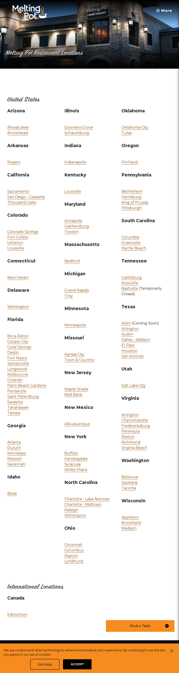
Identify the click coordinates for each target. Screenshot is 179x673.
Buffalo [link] (71, 453)
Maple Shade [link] (76, 389)
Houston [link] (129, 351)
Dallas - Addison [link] (135, 340)
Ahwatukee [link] (18, 127)
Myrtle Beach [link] (133, 248)
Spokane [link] (129, 482)
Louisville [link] (15, 248)
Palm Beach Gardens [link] (26, 385)
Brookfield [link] (131, 523)
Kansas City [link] (74, 354)
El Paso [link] (128, 345)
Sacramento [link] (18, 191)
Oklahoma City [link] (134, 127)
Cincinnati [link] (73, 545)
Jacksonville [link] (18, 363)
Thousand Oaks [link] (21, 202)
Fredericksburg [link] (135, 426)
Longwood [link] (17, 369)
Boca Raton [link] (18, 336)
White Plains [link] (75, 470)
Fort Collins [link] (17, 237)
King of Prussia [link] (134, 202)
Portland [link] (129, 162)
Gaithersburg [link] (76, 226)
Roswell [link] (14, 459)
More (164, 10)
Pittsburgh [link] (131, 208)
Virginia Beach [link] (134, 448)
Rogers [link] (13, 162)
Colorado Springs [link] (22, 232)
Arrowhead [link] (17, 133)
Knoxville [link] (129, 283)
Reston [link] (127, 437)
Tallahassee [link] (18, 407)
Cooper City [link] (17, 341)
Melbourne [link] (17, 374)
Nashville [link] (129, 288)
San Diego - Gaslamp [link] (26, 197)
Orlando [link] (15, 380)
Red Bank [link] (73, 394)
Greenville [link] (130, 243)
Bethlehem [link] (131, 191)
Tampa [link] (13, 413)
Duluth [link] (14, 448)
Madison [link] (129, 528)
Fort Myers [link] (17, 358)
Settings (45, 664)
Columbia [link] (130, 237)
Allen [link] (126, 323)
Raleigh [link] (71, 510)
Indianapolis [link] (75, 162)
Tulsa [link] (126, 133)
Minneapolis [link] (75, 325)
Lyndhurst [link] (74, 561)
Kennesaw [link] (16, 453)
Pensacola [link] (16, 391)
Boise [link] (12, 493)
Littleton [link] (15, 243)
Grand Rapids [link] (76, 290)
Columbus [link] (74, 550)
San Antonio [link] (132, 356)
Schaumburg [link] (76, 133)
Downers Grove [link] (78, 127)
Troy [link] (68, 296)
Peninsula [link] (130, 431)
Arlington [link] (130, 328)
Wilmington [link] (18, 306)
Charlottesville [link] (134, 420)
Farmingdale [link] (76, 459)
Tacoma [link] (128, 488)
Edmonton (17, 614)
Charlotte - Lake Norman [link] (87, 499)
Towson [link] (71, 232)
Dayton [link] (71, 556)
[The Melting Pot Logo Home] (30, 12)
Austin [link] (127, 334)
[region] (89, 658)
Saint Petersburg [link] (23, 396)
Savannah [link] (16, 464)
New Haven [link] (18, 277)
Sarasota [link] (15, 402)
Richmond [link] (130, 442)
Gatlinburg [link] (131, 277)
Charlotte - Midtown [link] (82, 504)
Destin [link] (13, 352)
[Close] (172, 651)
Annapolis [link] (73, 221)
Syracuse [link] (72, 464)
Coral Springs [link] (19, 347)
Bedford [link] (72, 261)
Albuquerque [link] (77, 424)
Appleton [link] (130, 517)
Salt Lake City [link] (133, 385)
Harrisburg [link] (131, 197)
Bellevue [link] (129, 477)
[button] (140, 626)
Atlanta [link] (14, 442)
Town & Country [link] (79, 360)
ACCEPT (77, 664)
